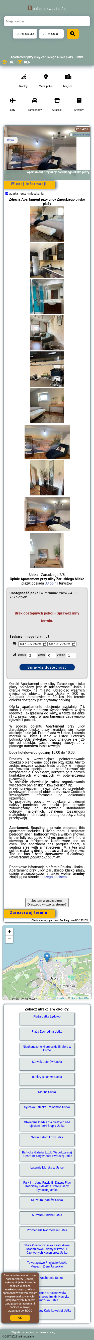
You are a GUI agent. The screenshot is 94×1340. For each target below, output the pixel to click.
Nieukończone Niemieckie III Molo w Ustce (47, 1048)
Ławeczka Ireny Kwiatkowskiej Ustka (47, 1310)
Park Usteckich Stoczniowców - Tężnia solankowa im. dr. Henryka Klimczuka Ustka (47, 1296)
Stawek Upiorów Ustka (47, 1062)
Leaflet (61, 998)
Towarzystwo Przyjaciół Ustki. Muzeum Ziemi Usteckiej (47, 1264)
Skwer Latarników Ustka (47, 1137)
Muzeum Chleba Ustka (47, 1215)
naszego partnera (53, 877)
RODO (28, 1310)
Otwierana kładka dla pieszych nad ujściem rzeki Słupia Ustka (47, 1124)
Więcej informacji (29, 184)
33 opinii (51, 583)
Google (29, 1279)
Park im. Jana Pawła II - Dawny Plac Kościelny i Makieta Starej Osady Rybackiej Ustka (47, 1186)
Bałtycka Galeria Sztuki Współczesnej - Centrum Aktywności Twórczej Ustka (47, 1154)
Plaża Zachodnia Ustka (47, 1031)
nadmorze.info (46, 9)
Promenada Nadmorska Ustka (47, 1230)
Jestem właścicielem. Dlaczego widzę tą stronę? (46, 902)
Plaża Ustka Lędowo (46, 1016)
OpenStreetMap (80, 998)
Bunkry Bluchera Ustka (47, 1077)
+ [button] (9, 932)
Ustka (10, 140)
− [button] (9, 939)
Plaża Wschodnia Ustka (47, 1278)
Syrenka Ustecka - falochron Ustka (47, 1107)
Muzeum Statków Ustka (47, 1200)
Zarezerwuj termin (29, 913)
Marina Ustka (47, 1092)
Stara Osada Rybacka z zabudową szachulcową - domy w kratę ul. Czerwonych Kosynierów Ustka (46, 1249)
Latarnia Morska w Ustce (46, 1167)
